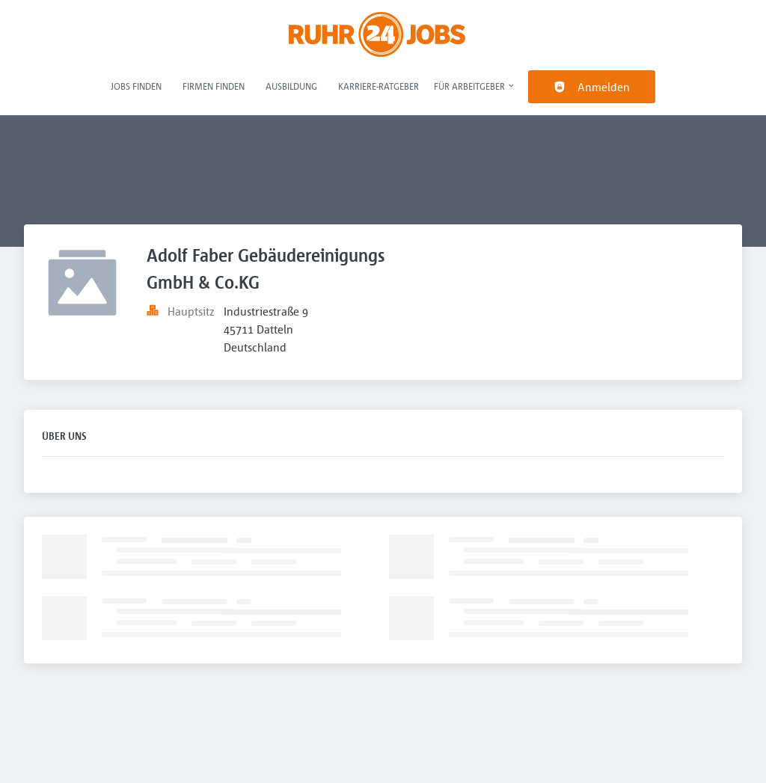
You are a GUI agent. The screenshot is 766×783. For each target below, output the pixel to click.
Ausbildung (291, 86)
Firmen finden (214, 86)
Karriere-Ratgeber (378, 86)
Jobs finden (136, 86)
